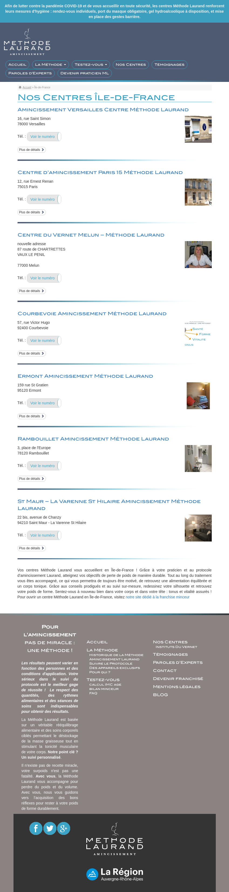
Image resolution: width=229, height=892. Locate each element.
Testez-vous (91, 65)
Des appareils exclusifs (114, 668)
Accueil (17, 65)
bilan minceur (104, 689)
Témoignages (169, 65)
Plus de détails (31, 150)
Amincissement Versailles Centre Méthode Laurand (103, 109)
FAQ (93, 693)
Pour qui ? (99, 672)
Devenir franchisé (178, 678)
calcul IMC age (105, 684)
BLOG (160, 695)
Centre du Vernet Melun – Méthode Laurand (91, 235)
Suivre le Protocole (110, 663)
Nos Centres (131, 65)
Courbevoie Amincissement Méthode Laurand (92, 313)
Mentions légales (176, 687)
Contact (165, 670)
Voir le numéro (42, 136)
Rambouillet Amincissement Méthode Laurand (93, 439)
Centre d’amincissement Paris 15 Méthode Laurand (100, 172)
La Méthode (50, 65)
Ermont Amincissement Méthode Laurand (85, 376)
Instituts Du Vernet (176, 647)
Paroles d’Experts (30, 73)
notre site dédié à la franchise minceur (158, 597)
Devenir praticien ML (84, 73)
